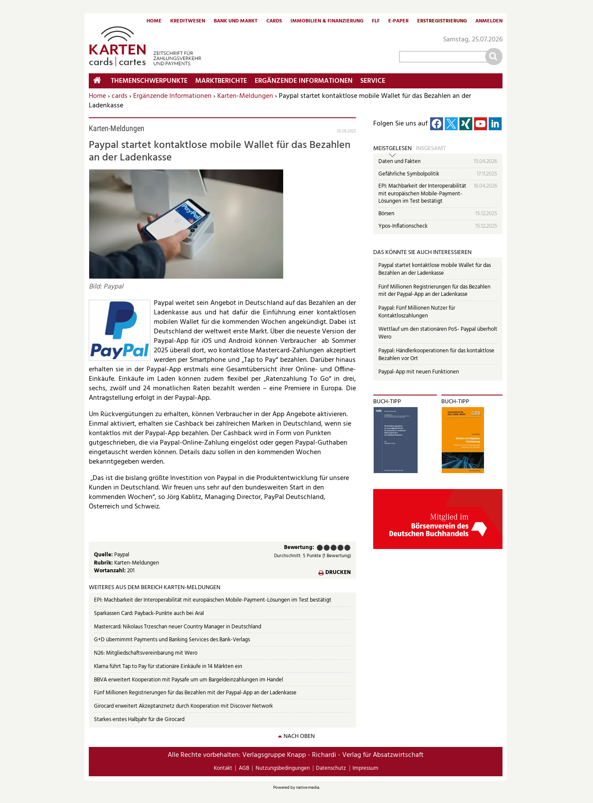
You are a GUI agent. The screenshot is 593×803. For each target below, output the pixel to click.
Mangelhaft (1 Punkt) (319, 548)
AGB (244, 768)
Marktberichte (221, 81)
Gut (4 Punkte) (340, 548)
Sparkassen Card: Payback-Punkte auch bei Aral (149, 613)
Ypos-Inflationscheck (403, 226)
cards (120, 96)
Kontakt (223, 768)
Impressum (365, 768)
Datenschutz (331, 768)
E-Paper (398, 21)
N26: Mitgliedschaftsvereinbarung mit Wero (145, 653)
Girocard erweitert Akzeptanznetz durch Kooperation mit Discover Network (183, 706)
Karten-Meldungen (245, 96)
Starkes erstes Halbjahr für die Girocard (139, 719)
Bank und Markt (236, 21)
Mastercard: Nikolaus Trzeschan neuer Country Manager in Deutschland (177, 626)
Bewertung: (299, 548)
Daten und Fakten (399, 161)
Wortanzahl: (110, 570)
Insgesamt (431, 149)
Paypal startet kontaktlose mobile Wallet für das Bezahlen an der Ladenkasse (434, 269)
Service (372, 81)
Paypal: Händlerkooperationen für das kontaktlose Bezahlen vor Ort (436, 354)
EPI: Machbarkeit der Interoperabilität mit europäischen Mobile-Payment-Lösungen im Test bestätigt (212, 600)
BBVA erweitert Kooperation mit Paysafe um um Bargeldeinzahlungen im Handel (188, 679)
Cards (274, 21)
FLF (376, 21)
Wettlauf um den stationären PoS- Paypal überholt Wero (437, 333)
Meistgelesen (392, 149)
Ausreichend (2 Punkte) (326, 548)
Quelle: (104, 554)
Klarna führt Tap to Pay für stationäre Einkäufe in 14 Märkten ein (168, 666)
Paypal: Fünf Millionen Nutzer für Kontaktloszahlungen (416, 312)
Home (154, 21)
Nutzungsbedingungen (283, 768)
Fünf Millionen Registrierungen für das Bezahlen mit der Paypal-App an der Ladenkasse (195, 692)
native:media (307, 787)
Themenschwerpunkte (149, 81)
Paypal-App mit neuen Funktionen (418, 371)
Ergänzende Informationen (172, 96)
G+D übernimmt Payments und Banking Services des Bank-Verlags (172, 639)
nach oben (299, 736)
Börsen (386, 213)
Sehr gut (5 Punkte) (347, 548)
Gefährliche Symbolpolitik (408, 174)
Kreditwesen (187, 21)
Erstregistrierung (442, 21)
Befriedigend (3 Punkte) (333, 548)
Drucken (338, 573)
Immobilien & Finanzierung (326, 21)
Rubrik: (104, 563)
